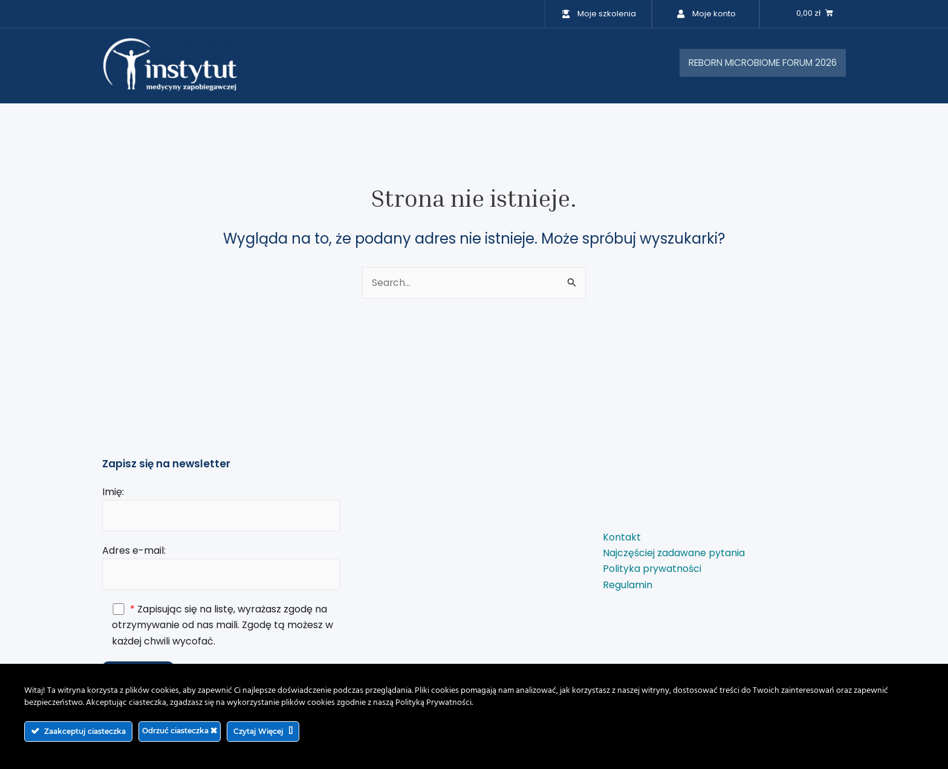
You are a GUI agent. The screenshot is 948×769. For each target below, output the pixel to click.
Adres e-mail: (221, 566)
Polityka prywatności (652, 569)
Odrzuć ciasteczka (179, 730)
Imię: (221, 507)
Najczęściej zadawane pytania (674, 552)
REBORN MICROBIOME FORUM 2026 (754, 63)
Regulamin (627, 584)
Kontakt (622, 536)
